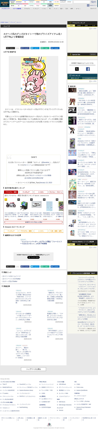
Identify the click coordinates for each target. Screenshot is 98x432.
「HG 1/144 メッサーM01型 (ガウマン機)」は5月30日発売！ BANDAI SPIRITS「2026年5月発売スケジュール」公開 (87, 104)
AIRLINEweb (62, 384)
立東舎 (43, 393)
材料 (71, 8)
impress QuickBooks (81, 390)
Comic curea (79, 387)
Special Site (76, 54)
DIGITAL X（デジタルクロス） (28, 396)
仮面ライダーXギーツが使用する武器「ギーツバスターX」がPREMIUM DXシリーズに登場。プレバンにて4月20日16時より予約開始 (87, 207)
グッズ (55, 8)
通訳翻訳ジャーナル (64, 390)
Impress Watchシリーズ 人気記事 (83, 241)
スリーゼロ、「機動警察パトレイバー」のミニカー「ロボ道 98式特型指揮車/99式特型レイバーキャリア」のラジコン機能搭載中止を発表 (87, 114)
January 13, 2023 (46, 182)
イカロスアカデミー (64, 396)
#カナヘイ (34, 175)
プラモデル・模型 (11, 192)
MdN (58, 399)
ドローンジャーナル (7, 396)
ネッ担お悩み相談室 (7, 399)
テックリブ (60, 408)
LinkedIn (56, 48)
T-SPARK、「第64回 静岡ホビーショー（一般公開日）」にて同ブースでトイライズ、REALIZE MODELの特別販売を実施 (87, 135)
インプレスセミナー (25, 393)
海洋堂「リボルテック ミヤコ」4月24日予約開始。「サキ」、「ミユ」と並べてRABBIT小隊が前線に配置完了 (86, 217)
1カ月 (93, 25)
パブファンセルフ (81, 396)
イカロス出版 (60, 382)
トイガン (44, 8)
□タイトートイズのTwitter (11, 279)
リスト (17, 48)
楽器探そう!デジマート (48, 387)
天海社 (78, 384)
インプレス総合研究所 (8, 390)
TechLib (61, 410)
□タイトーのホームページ (11, 276)
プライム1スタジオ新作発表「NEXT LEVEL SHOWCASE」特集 (83, 274)
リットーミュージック (48, 384)
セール (77, 8)
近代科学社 (43, 405)
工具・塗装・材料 (56, 231)
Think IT (4, 384)
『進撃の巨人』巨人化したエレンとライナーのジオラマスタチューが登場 (87, 317)
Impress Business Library (26, 390)
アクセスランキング (78, 23)
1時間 (71, 25)
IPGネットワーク (79, 399)
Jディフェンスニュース (65, 387)
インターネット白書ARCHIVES (10, 411)
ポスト (12, 48)
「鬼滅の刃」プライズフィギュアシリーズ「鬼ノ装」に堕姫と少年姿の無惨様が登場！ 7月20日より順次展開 (55, 296)
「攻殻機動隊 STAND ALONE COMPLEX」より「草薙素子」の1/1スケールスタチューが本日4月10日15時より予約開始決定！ (87, 298)
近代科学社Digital (46, 407)
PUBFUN (77, 393)
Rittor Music (43, 382)
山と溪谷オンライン (47, 399)
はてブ (36, 48)
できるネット (6, 408)
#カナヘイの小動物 (44, 175)
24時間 (78, 25)
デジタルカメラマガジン (9, 405)
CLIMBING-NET (46, 402)
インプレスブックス (25, 404)
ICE (75, 382)
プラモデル (27, 8)
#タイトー (27, 165)
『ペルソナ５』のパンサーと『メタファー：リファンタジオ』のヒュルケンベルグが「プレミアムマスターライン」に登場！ (87, 288)
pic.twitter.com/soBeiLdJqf (34, 178)
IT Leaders (5, 393)
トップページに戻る (33, 369)
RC (50, 8)
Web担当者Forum (7, 387)
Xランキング (76, 75)
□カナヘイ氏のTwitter (9, 281)
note (46, 48)
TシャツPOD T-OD (47, 390)
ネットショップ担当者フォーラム (29, 387)
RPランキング (75, 78)
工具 (66, 8)
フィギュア (36, 8)
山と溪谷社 (43, 396)
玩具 (61, 8)
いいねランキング (90, 78)
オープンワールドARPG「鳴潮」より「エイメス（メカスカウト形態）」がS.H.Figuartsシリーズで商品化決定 (87, 166)
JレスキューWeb (63, 393)
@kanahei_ (46, 162)
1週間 (86, 25)
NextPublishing (24, 407)
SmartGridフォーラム (25, 384)
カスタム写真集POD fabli (83, 404)
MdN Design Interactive (65, 405)
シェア (26, 48)
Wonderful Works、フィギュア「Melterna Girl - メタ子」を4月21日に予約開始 (86, 174)
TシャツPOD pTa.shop (83, 401)
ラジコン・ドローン (56, 192)
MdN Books (62, 402)
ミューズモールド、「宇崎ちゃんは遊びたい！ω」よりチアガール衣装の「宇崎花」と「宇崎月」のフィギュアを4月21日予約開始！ (87, 157)
